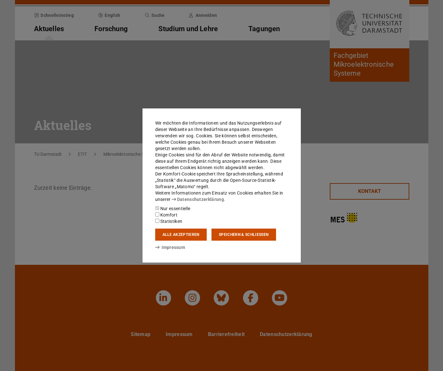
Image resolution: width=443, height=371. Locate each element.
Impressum (170, 247)
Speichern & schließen (243, 234)
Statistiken (169, 221)
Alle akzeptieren (181, 234)
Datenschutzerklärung (198, 199)
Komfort (166, 214)
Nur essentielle (172, 208)
